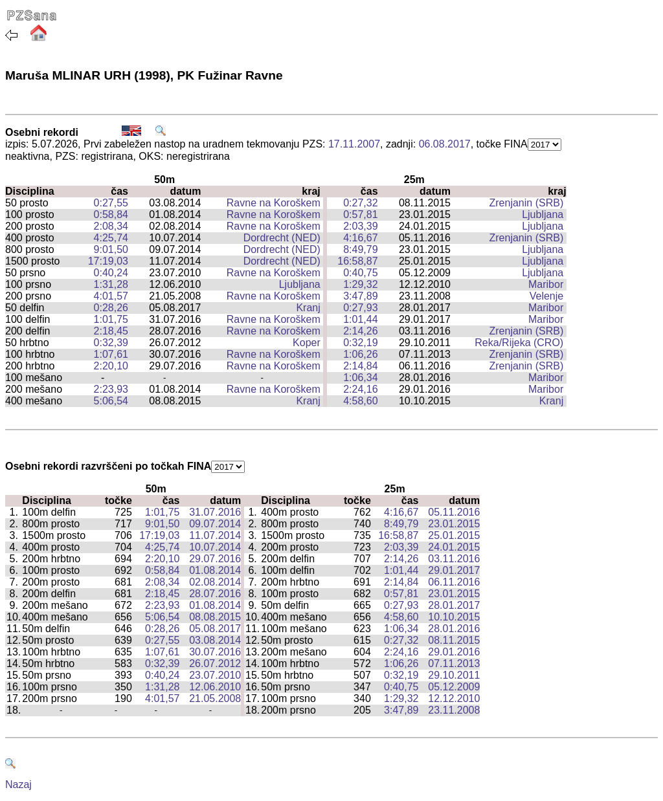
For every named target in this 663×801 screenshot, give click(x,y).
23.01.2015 (454, 523)
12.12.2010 (454, 698)
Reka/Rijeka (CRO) (519, 342)
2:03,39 (360, 226)
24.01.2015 (454, 547)
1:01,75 (111, 319)
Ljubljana (542, 214)
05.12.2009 (454, 686)
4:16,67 (360, 237)
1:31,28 (111, 284)
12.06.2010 (215, 686)
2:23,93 (111, 389)
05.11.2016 (454, 512)
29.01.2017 (454, 570)
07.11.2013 (454, 663)
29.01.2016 (454, 651)
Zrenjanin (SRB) (526, 202)
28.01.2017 (454, 605)
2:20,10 (111, 365)
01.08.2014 (215, 570)
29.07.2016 (215, 558)
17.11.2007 (354, 143)
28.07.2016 (215, 593)
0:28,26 (111, 307)
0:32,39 (111, 342)
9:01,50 (111, 249)
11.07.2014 (215, 535)
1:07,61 (111, 354)
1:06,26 (360, 354)
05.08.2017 (215, 628)
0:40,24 (111, 272)
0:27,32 (360, 202)
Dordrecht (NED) (281, 237)
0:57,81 (360, 214)
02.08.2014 (215, 581)
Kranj (308, 307)
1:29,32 (360, 284)
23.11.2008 (454, 710)
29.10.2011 (454, 675)
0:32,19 (360, 342)
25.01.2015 (454, 535)
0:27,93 (360, 307)
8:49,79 (360, 249)
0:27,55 (111, 202)
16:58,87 (357, 261)
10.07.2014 (215, 547)
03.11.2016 (454, 558)
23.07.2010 (215, 675)
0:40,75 (360, 272)
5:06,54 (111, 400)
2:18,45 (111, 330)
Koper (306, 342)
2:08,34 (111, 226)
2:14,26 (360, 330)
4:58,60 (360, 400)
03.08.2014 (215, 640)
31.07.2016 (215, 512)
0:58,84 (111, 214)
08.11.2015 (454, 640)
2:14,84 (360, 365)
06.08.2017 (445, 143)
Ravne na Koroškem (273, 202)
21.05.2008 (215, 698)
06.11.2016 (454, 581)
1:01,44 (360, 319)
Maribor (545, 284)
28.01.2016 (454, 628)
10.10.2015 (454, 616)
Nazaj (18, 784)
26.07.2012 (215, 663)
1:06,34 (360, 377)
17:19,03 (108, 261)
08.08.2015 (215, 616)
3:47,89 (360, 296)
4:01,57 (111, 296)
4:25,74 (111, 237)
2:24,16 (360, 389)
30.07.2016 (215, 651)
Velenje (547, 296)
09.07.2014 (215, 523)
